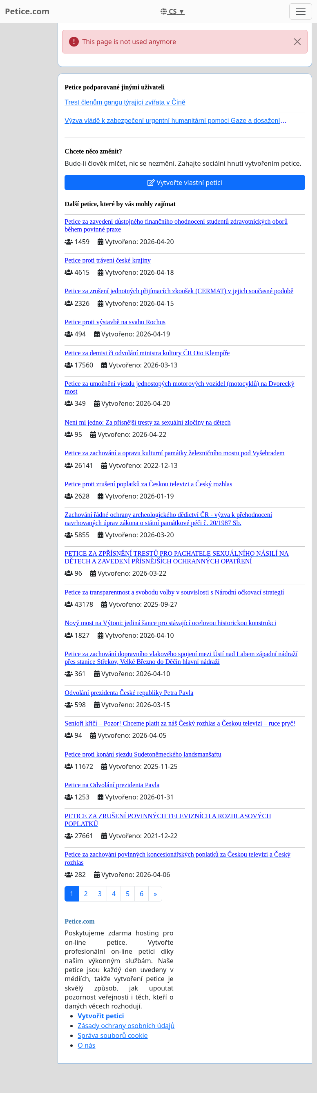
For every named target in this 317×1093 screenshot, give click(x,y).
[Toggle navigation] (300, 11)
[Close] (297, 41)
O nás (86, 1045)
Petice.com (27, 11)
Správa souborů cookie (112, 1035)
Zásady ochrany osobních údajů (126, 1025)
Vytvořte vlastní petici (184, 182)
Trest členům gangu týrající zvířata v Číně (125, 102)
